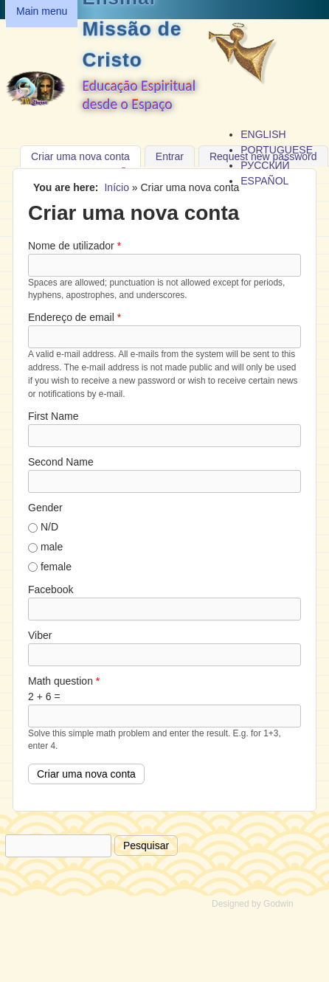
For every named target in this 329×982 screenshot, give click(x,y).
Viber (40, 635)
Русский (264, 165)
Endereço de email (74, 317)
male (52, 547)
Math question (64, 681)
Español (264, 181)
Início (116, 187)
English (262, 134)
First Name (53, 416)
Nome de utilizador (74, 246)
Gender (45, 508)
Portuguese (276, 150)
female (56, 567)
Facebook (50, 589)
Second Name (61, 462)
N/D (49, 527)
